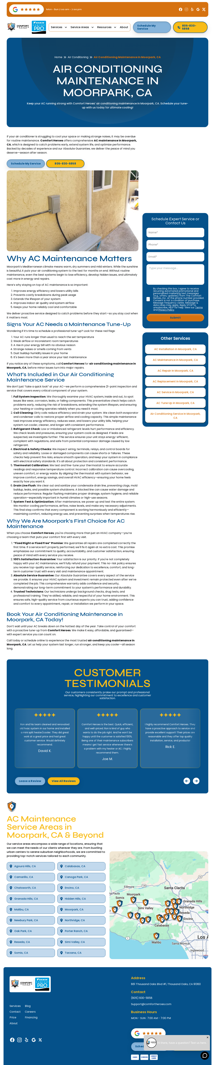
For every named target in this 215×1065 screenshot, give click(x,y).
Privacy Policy (166, 310)
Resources (104, 27)
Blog (28, 1006)
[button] (59, 27)
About (124, 27)
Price (13, 1017)
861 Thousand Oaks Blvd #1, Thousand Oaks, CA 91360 (166, 984)
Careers (30, 1012)
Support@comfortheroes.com (151, 1004)
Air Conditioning (78, 57)
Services (56, 27)
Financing (31, 1017)
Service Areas (80, 27)
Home (58, 57)
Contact (15, 1012)
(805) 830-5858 (141, 998)
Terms (199, 307)
